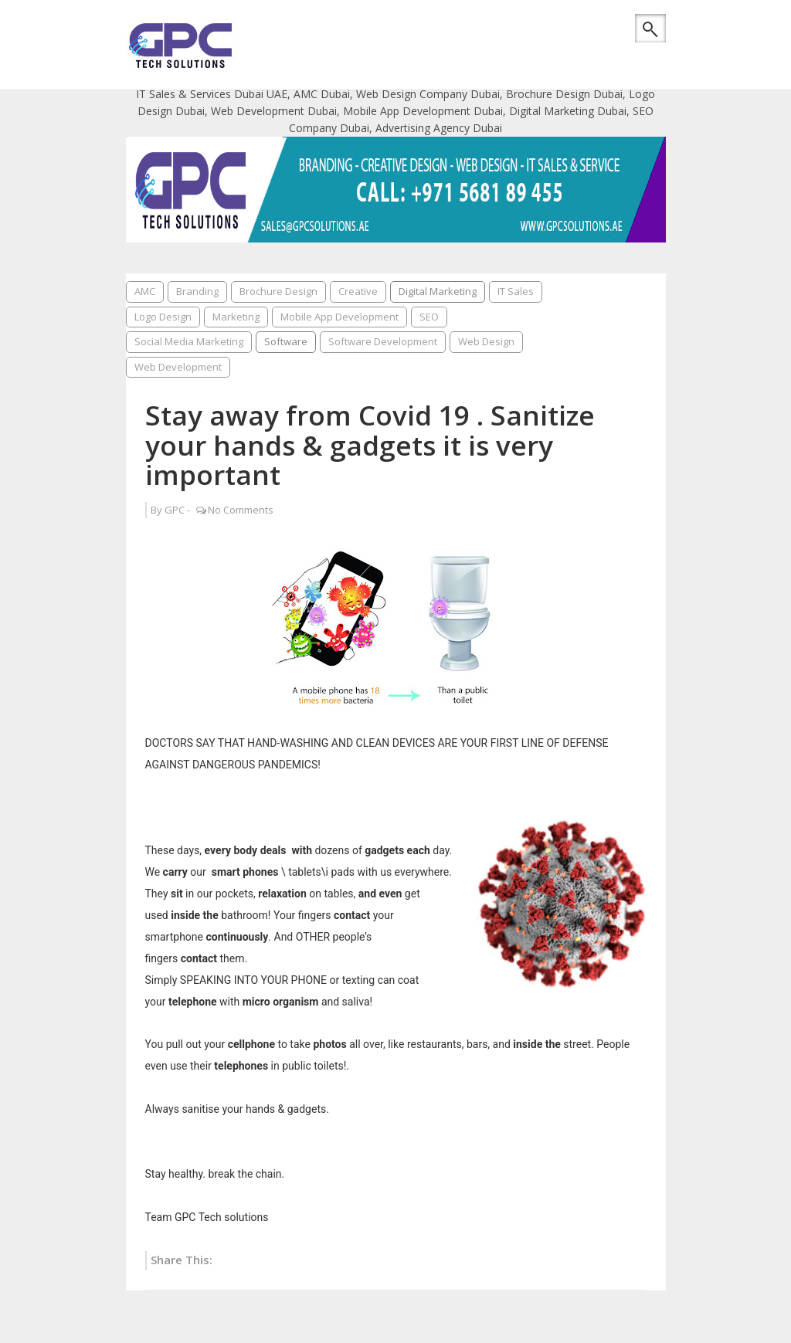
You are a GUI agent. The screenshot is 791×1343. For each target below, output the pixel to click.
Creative (358, 291)
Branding (197, 291)
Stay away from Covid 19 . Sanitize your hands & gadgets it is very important (370, 445)
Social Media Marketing (188, 341)
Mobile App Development (339, 317)
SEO (429, 317)
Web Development (178, 367)
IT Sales (515, 291)
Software (285, 341)
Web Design (486, 341)
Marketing (236, 317)
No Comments (240, 510)
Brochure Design (278, 291)
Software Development (382, 341)
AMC (144, 291)
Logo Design (163, 317)
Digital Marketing (438, 291)
